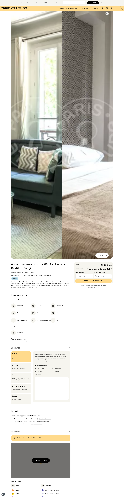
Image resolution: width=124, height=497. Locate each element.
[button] (3, 494)
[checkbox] (107, 13)
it (116, 8)
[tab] (70, 8)
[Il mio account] (121, 8)
